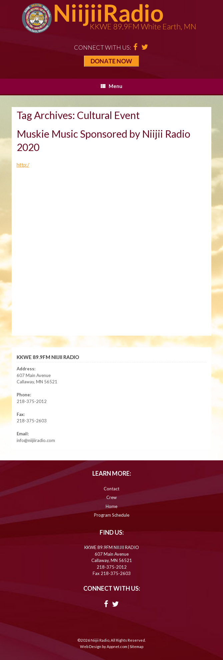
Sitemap (136, 646)
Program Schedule (111, 515)
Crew (111, 497)
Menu (111, 86)
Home (111, 506)
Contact (111, 488)
